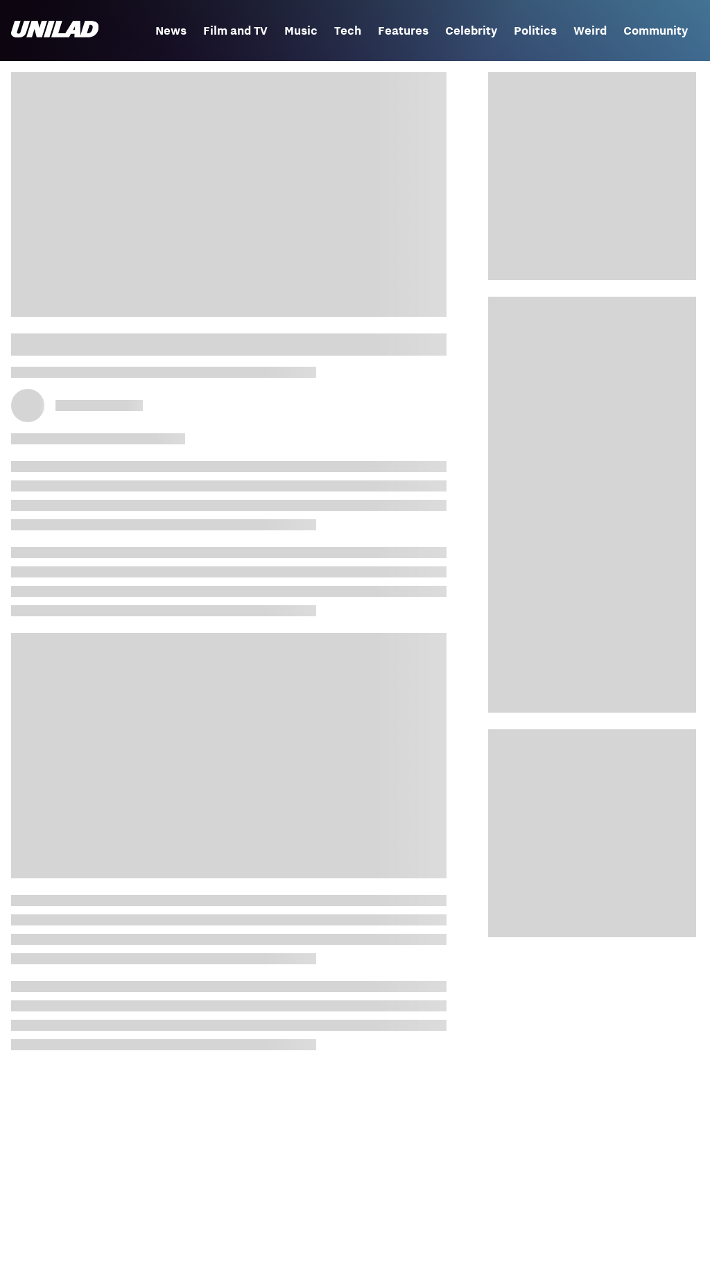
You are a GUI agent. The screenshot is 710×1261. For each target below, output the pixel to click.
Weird (590, 30)
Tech (347, 30)
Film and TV (235, 30)
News (171, 30)
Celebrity (471, 30)
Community (655, 30)
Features (403, 30)
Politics (535, 30)
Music (301, 30)
